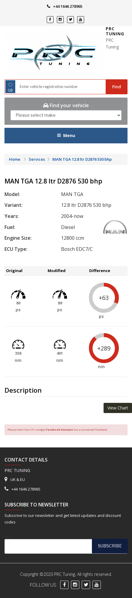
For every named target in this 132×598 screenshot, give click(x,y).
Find (116, 86)
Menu (66, 135)
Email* (66, 544)
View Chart (117, 408)
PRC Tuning (115, 31)
